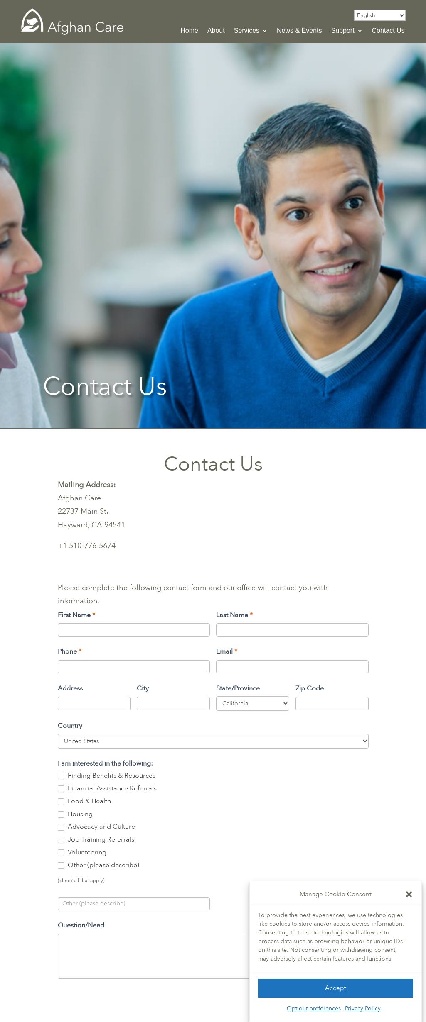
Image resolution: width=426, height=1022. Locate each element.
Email (226, 651)
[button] (409, 894)
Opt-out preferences (314, 1008)
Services (246, 31)
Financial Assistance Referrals (107, 788)
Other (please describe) (98, 865)
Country (70, 725)
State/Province (238, 688)
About (216, 31)
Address (70, 688)
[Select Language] (380, 15)
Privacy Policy (363, 1008)
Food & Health (84, 801)
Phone (69, 651)
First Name (76, 615)
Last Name (234, 615)
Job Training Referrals (96, 839)
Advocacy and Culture (96, 826)
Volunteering (82, 852)
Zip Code (309, 688)
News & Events (299, 31)
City (143, 688)
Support (343, 31)
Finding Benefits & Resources (106, 775)
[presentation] (121, 1003)
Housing (75, 814)
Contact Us (388, 31)
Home (189, 31)
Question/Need (81, 925)
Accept (335, 988)
